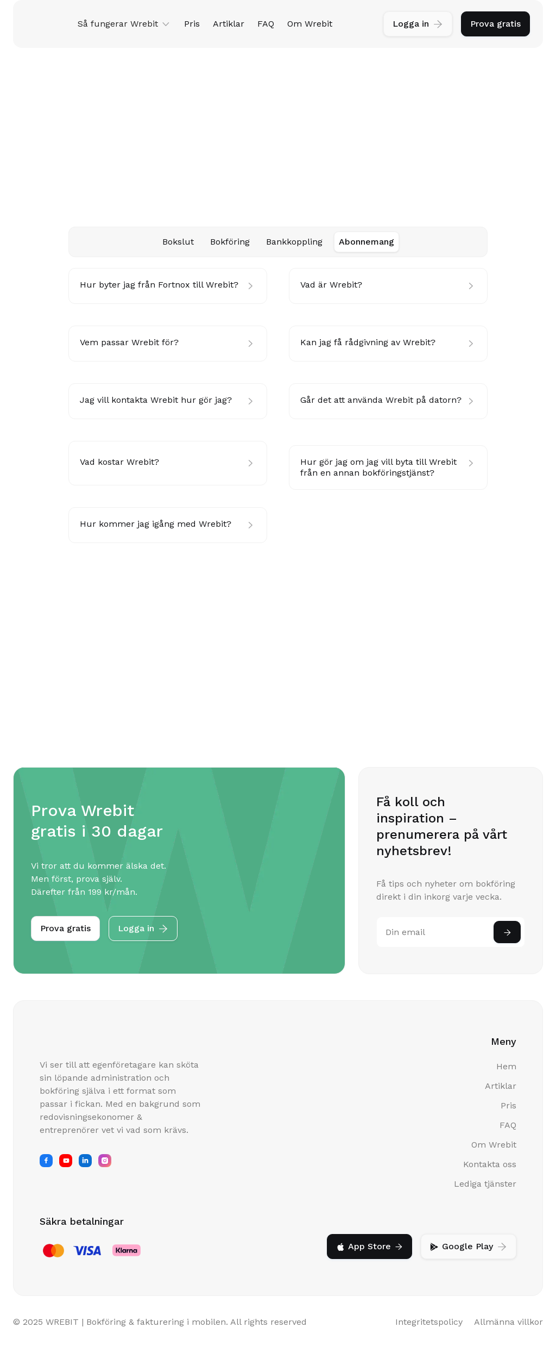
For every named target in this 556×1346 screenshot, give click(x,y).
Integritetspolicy (429, 1322)
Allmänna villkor (508, 1322)
